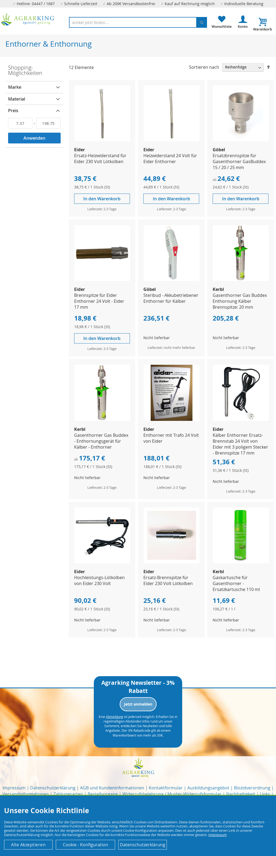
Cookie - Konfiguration (85, 845)
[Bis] (48, 123)
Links (265, 794)
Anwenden (34, 138)
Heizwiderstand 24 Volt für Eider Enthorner (170, 158)
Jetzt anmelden (138, 704)
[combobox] (138, 22)
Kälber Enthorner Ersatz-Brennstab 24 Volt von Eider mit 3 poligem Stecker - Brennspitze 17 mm (240, 444)
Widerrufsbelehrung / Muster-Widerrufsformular (172, 794)
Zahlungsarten (68, 794)
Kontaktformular (166, 788)
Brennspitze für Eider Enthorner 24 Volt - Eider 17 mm (99, 301)
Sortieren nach (204, 67)
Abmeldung (114, 716)
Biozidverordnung (252, 788)
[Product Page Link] (102, 139)
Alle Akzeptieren (28, 845)
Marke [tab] (14, 87)
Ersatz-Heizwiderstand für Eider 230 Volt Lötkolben (100, 158)
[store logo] (27, 19)
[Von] (20, 123)
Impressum (14, 788)
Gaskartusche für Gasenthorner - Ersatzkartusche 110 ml (236, 583)
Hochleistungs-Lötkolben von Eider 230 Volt (99, 580)
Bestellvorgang (103, 794)
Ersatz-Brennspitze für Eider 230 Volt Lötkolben (168, 580)
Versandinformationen (25, 794)
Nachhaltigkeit (240, 794)
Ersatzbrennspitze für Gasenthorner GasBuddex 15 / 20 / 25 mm (239, 161)
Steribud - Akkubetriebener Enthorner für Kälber (170, 298)
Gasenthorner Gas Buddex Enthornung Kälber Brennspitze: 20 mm (240, 301)
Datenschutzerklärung (52, 788)
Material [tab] (16, 99)
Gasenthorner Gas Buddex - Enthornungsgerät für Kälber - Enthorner (101, 441)
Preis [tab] (13, 111)
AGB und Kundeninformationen (112, 788)
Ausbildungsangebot (208, 788)
